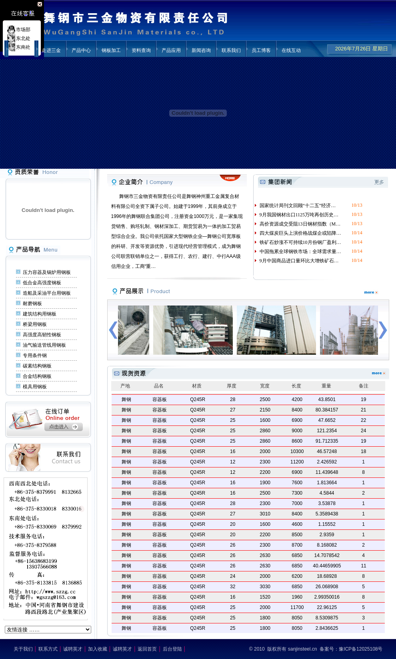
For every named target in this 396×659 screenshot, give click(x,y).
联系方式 (48, 649)
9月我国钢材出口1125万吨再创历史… (296, 215)
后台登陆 (172, 649)
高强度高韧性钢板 (42, 334)
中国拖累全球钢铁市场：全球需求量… (297, 251)
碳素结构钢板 (37, 366)
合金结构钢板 (37, 376)
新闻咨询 (201, 50)
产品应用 (171, 50)
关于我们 (23, 649)
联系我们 (231, 50)
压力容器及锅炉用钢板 (47, 272)
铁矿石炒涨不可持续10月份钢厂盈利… (297, 242)
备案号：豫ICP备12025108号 (351, 649)
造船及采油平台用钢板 (47, 293)
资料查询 (141, 50)
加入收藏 (97, 649)
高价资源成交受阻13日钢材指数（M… (297, 224)
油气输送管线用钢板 (44, 345)
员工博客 (261, 50)
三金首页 (21, 50)
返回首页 (147, 649)
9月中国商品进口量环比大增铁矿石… (296, 261)
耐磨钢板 (32, 303)
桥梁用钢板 (35, 324)
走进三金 (51, 50)
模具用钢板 (35, 386)
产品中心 (81, 50)
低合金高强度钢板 (42, 283)
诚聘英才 (72, 649)
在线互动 (291, 50)
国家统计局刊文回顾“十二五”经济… (295, 205)
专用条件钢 (35, 355)
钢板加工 (111, 50)
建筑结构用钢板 (39, 314)
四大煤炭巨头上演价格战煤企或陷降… (297, 233)
